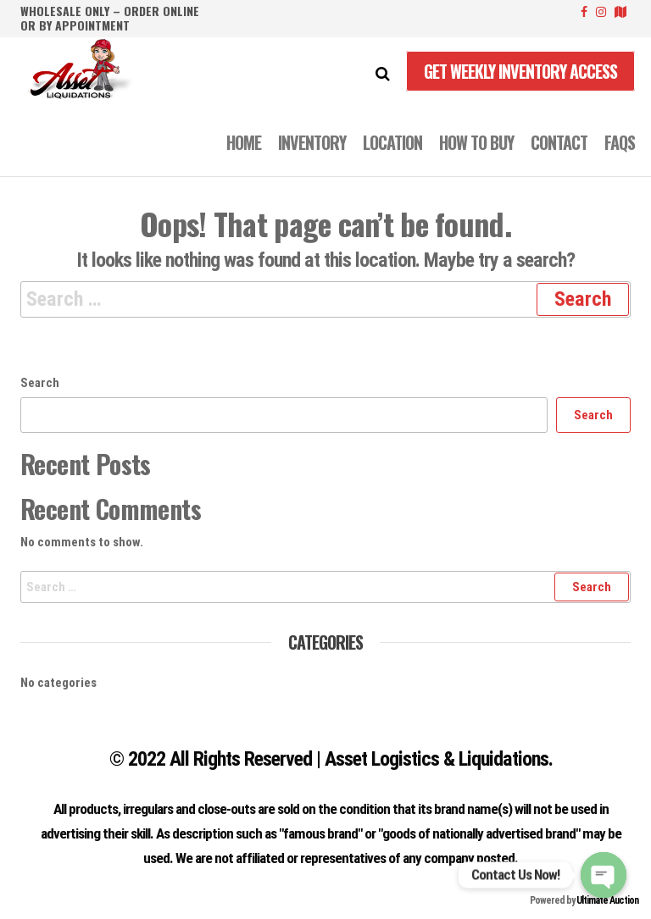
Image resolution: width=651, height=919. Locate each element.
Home (243, 142)
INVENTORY (312, 142)
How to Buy (476, 142)
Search (39, 382)
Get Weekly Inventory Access (520, 71)
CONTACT (559, 142)
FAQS (619, 142)
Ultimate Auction (607, 900)
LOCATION (392, 142)
